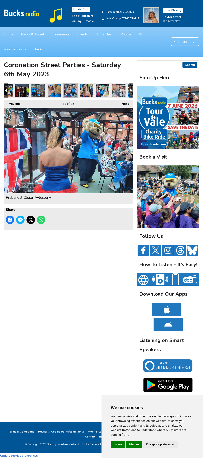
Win (142, 34)
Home (8, 34)
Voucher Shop (15, 49)
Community (61, 34)
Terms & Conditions (21, 431)
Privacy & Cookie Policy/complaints (61, 431)
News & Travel (32, 34)
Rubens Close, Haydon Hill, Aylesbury (22, 90)
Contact (90, 436)
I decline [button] (134, 444)
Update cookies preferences (19, 456)
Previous (12, 103)
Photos (125, 34)
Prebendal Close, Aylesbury (54, 90)
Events (82, 34)
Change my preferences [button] (160, 444)
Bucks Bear (104, 34)
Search (190, 65)
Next (123, 103)
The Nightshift (82, 16)
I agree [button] (118, 444)
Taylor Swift (172, 17)
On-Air (38, 49)
